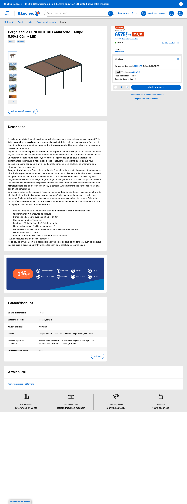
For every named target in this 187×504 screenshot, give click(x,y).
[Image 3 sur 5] (12, 77)
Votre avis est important (50, 460)
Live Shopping (10, 447)
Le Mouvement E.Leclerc (86, 437)
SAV (113, 443)
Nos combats (81, 440)
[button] (23, 111)
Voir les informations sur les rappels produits (90, 416)
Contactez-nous (118, 447)
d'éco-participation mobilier (130, 38)
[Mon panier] (180, 13)
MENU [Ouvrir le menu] (7, 13)
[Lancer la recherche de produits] (110, 13)
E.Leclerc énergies (47, 437)
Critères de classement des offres (161, 485)
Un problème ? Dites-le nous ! (123, 453)
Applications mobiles (48, 457)
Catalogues (9, 433)
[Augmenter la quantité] (127, 87)
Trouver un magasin (84, 464)
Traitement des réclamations (159, 468)
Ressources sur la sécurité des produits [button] (147, 95)
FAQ (113, 440)
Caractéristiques (20, 303)
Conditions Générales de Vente (160, 438)
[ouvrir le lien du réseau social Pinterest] (45, 496)
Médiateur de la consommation (124, 450)
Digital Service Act (154, 471)
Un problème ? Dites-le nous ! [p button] (147, 99)
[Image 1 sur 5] (12, 56)
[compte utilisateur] (171, 13)
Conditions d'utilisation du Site (160, 444)
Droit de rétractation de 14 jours (160, 458)
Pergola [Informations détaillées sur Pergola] (63, 22)
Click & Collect (46, 433)
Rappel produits (154, 475)
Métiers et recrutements (86, 450)
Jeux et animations (12, 443)
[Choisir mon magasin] (153, 13)
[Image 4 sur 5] (12, 88)
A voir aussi (17, 372)
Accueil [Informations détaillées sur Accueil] (20, 22)
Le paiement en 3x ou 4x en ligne (54, 470)
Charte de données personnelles (160, 448)
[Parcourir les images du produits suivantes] (12, 102)
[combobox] (79, 13)
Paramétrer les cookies (20, 502)
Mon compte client (119, 433)
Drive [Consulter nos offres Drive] (134, 13)
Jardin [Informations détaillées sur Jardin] (30, 22)
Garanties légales (154, 465)
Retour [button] (10, 22)
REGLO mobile (46, 443)
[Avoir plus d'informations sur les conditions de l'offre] (170, 43)
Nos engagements (83, 443)
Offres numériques (48, 464)
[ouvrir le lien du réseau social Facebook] (23, 496)
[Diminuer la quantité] (115, 87)
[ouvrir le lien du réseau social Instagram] (29, 496)
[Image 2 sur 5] (12, 66)
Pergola (12, 41)
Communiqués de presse (86, 460)
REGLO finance (46, 440)
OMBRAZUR (135, 72)
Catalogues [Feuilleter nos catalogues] (123, 13)
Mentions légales (154, 441)
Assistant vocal (46, 453)
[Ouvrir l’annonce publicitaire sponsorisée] (55, 274)
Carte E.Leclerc (10, 437)
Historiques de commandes (123, 437)
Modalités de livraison (156, 454)
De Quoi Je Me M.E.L (84, 453)
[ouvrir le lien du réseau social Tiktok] (34, 496)
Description (16, 127)
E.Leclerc (49, 467)
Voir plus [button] (97, 356)
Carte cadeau (45, 450)
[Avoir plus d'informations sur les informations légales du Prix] (124, 30)
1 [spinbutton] (121, 87)
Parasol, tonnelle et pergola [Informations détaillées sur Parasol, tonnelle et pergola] (46, 22)
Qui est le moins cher (84, 457)
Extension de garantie (49, 447)
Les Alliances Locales (85, 447)
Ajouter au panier (156, 87)
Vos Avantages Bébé (13, 440)
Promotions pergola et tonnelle (21, 384)
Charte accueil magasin (50, 474)
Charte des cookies (155, 451)
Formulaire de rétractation (158, 461)
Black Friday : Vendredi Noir (51, 477)
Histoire (79, 433)
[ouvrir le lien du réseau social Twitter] (39, 496)
